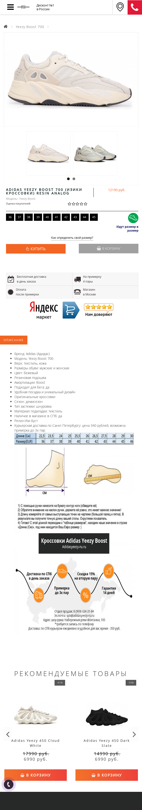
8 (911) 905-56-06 (135, 7)
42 (66, 217)
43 (75, 217)
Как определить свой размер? (72, 238)
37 (19, 217)
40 (47, 217)
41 (56, 217)
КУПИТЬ (38, 248)
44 (84, 217)
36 (10, 217)
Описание (14, 340)
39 (38, 217)
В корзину (108, 248)
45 (94, 217)
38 (28, 217)
